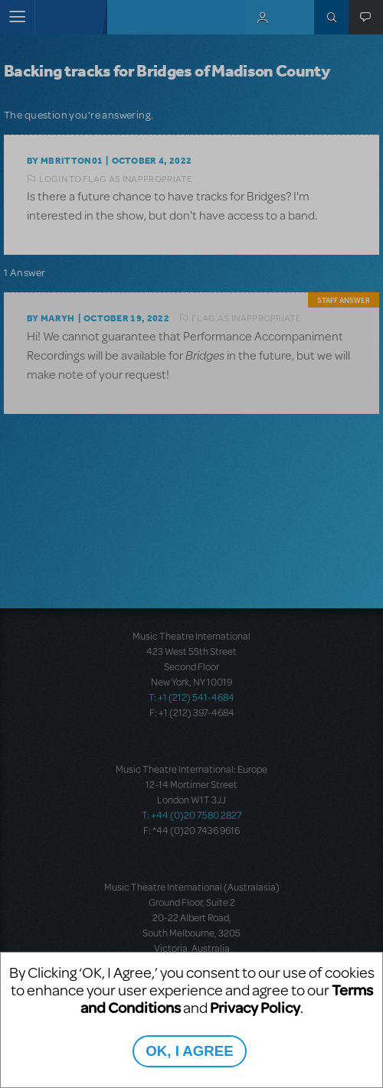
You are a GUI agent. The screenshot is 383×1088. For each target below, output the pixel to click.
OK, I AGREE (189, 1051)
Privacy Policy (255, 1007)
